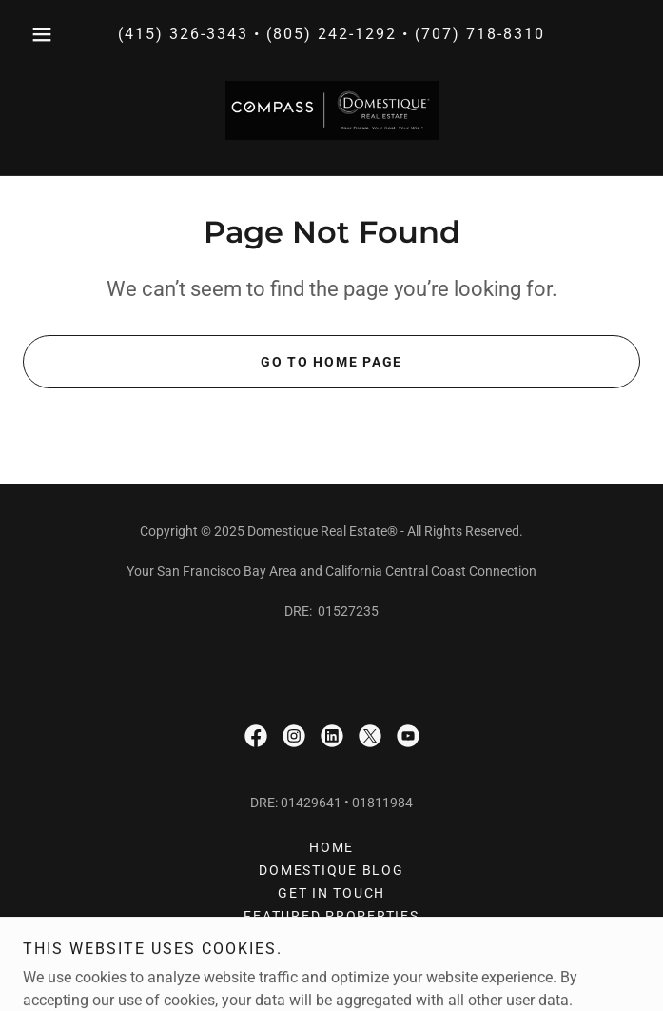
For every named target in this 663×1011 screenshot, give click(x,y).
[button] (69, 34)
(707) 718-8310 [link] (480, 34)
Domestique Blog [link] (331, 870)
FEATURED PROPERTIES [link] (331, 915)
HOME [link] (331, 847)
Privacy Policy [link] (332, 938)
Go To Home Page (331, 361)
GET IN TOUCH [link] (331, 893)
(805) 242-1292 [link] (331, 34)
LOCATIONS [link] (331, 961)
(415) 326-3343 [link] (183, 34)
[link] (332, 110)
